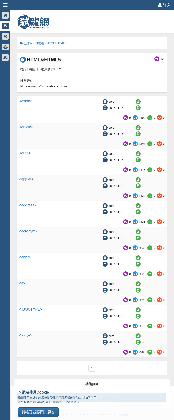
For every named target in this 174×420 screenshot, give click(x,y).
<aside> (27, 101)
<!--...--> (27, 335)
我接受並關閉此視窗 (38, 412)
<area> (26, 153)
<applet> (27, 179)
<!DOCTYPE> (32, 309)
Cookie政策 (72, 402)
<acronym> (29, 231)
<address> (29, 205)
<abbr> (26, 257)
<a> (23, 283)
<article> (27, 127)
